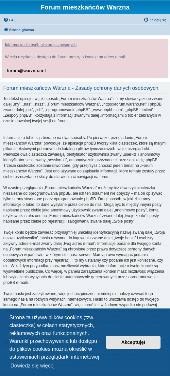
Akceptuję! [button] (133, 342)
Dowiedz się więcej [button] (32, 365)
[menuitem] (9, 20)
